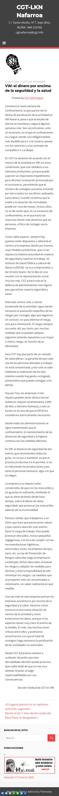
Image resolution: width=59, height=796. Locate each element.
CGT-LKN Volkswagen (34, 81)
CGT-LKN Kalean (33, 98)
